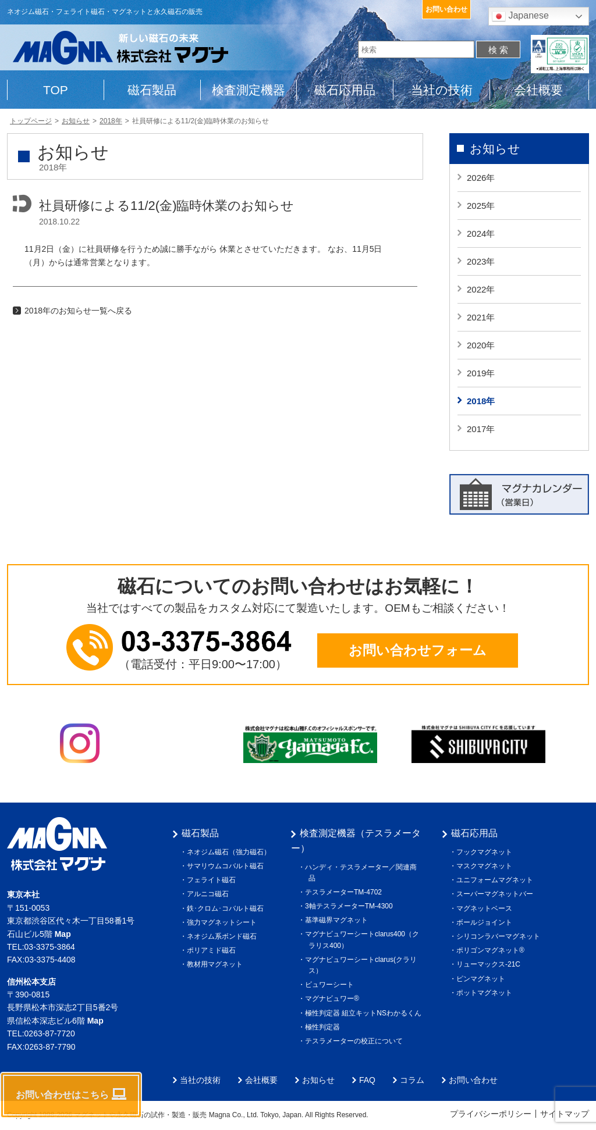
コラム (412, 1080)
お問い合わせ (446, 9)
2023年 (481, 261)
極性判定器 (324, 1027)
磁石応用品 (344, 90)
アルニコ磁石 (209, 894)
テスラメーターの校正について (355, 1041)
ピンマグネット (482, 979)
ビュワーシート (331, 985)
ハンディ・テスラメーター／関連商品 (362, 872)
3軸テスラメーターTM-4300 (350, 906)
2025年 (481, 206)
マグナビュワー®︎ (333, 998)
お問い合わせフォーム (418, 650)
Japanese (520, 16)
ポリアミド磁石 (213, 950)
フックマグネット (486, 852)
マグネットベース (486, 908)
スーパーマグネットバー (496, 894)
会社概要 (538, 90)
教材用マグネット (216, 964)
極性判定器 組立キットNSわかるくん (364, 1013)
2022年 (481, 289)
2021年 (481, 317)
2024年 (481, 233)
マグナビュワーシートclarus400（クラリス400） (363, 939)
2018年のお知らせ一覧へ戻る (78, 310)
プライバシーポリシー (490, 1113)
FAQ (367, 1080)
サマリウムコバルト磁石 (227, 866)
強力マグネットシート (223, 922)
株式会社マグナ (57, 844)
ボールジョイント (486, 922)
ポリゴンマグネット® (492, 950)
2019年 (481, 373)
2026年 (481, 178)
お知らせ (495, 148)
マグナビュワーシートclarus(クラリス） (362, 965)
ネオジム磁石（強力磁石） (230, 852)
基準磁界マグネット (338, 920)
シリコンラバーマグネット (500, 936)
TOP (55, 90)
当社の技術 (442, 90)
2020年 (481, 345)
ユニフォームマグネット (496, 880)
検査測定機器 (248, 90)
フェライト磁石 (213, 880)
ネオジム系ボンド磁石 (223, 936)
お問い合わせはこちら (71, 1094)
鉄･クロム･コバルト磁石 (227, 908)
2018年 (481, 401)
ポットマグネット (486, 993)
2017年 (481, 429)
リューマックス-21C (490, 964)
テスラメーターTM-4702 (345, 892)
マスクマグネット (486, 866)
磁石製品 (151, 90)
